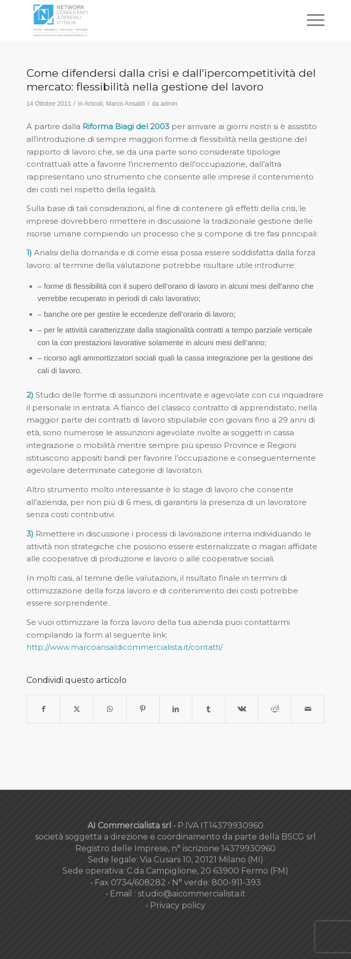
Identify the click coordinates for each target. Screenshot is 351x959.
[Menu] (311, 20)
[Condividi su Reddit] (274, 709)
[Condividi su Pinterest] (143, 709)
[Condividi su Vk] (241, 709)
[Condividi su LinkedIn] (176, 709)
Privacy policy (178, 905)
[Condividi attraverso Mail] (307, 709)
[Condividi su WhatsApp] (110, 709)
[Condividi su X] (77, 709)
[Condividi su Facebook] (43, 709)
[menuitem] (311, 20)
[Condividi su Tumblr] (208, 709)
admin (169, 103)
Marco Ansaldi (125, 103)
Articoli (93, 103)
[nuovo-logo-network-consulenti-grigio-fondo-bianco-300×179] (145, 20)
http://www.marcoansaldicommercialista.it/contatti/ (124, 647)
